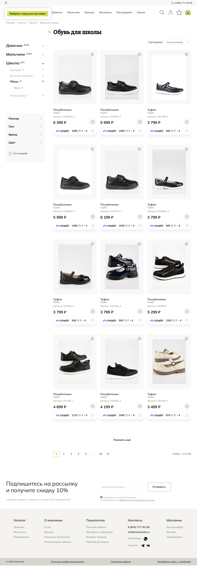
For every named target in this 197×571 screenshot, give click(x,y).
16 (100, 459)
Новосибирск (174, 542)
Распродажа (124, 15)
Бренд (13, 140)
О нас (47, 532)
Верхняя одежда (22, 81)
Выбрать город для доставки (27, 13)
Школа (141, 15)
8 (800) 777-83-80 (182, 3)
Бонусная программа (57, 542)
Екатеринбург (175, 532)
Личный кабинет (96, 532)
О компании (53, 526)
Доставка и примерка (99, 537)
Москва (171, 537)
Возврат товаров (96, 542)
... (93, 459)
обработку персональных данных (137, 505)
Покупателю (95, 526)
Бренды (89, 15)
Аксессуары (19, 101)
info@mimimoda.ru (139, 537)
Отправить (159, 492)
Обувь (16, 87)
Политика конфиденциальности (67, 567)
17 (108, 459)
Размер (14, 124)
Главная (10, 28)
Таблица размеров (97, 547)
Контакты (135, 526)
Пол (11, 132)
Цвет (12, 148)
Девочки (57, 15)
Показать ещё (122, 445)
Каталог (22, 28)
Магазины (105, 15)
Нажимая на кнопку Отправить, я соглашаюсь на (127, 504)
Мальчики (73, 15)
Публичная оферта (121, 567)
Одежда (17, 75)
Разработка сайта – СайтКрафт (174, 567)
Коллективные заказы (57, 547)
